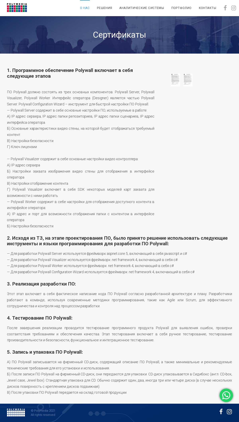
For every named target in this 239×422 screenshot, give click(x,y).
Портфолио (181, 8)
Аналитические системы (141, 8)
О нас (85, 8)
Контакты (207, 8)
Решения (104, 8)
